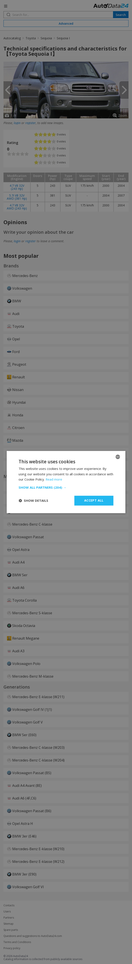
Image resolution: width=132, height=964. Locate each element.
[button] (66, 487)
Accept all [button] (94, 500)
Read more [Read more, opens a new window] (54, 479)
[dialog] (66, 482)
